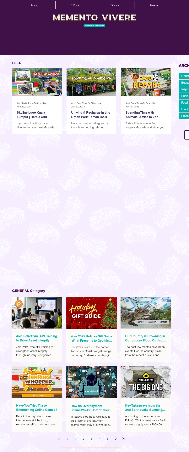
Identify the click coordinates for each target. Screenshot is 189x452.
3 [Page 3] (91, 438)
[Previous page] (67, 438)
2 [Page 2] (83, 438)
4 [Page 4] (99, 438)
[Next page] (115, 438)
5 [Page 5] (107, 438)
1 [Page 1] (75, 438)
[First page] (59, 438)
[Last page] (123, 438)
